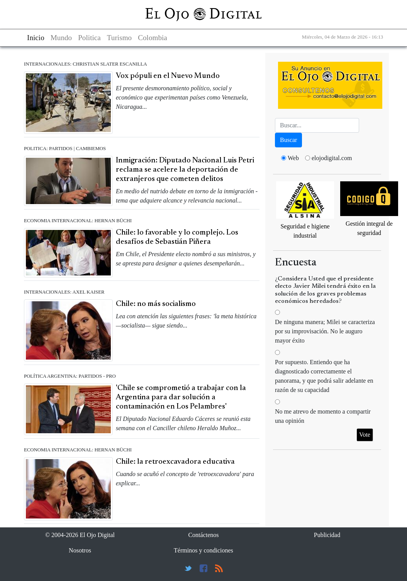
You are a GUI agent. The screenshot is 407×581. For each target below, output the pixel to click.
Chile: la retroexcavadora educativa (175, 462)
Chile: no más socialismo (156, 304)
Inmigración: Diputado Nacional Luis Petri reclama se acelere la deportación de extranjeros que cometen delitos (185, 170)
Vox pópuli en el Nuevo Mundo (168, 76)
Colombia (152, 38)
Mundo (61, 38)
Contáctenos (203, 535)
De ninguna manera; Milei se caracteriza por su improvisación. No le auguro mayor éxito (325, 331)
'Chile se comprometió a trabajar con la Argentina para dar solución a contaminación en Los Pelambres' (181, 397)
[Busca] (317, 125)
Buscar (288, 140)
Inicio (35, 38)
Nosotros (80, 550)
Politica (89, 38)
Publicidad (327, 535)
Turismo (119, 38)
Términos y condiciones (203, 550)
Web (293, 158)
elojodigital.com (332, 158)
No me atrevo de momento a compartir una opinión (323, 416)
